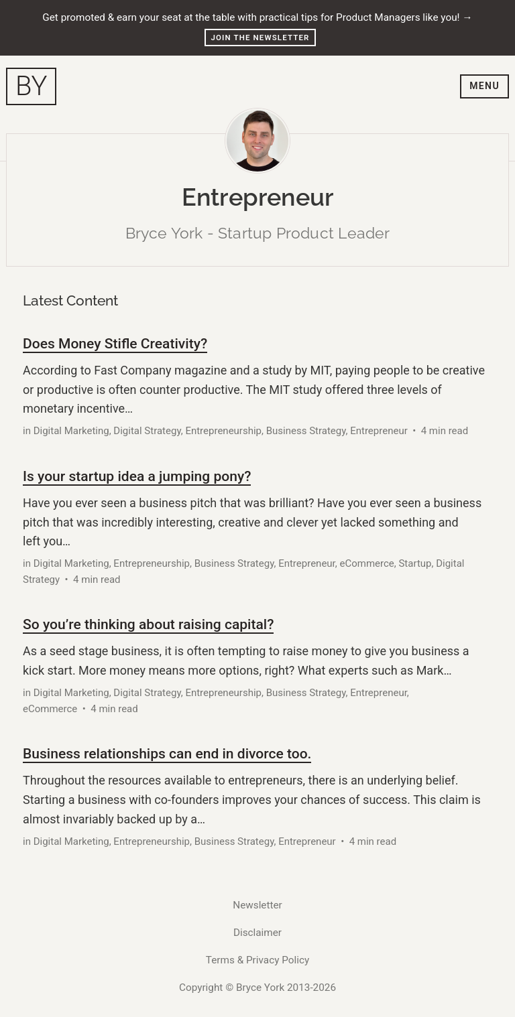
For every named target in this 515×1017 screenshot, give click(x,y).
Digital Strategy (146, 431)
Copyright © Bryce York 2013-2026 (257, 987)
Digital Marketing (71, 431)
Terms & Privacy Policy (257, 960)
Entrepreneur (379, 431)
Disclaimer (257, 933)
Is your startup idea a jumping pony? (137, 476)
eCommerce (366, 563)
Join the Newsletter (260, 37)
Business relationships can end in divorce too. (167, 753)
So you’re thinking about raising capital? (148, 624)
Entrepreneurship (223, 431)
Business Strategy (306, 431)
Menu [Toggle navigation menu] (484, 85)
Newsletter (257, 905)
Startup (414, 563)
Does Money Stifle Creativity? (115, 343)
